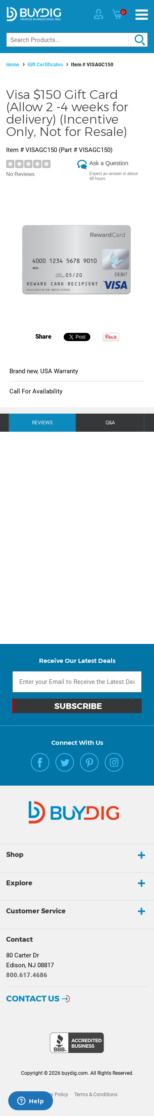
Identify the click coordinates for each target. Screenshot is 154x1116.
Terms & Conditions (95, 1094)
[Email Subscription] (77, 682)
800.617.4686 (26, 975)
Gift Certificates (45, 65)
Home (12, 65)
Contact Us (33, 999)
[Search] (77, 40)
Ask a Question (109, 163)
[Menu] (142, 14)
